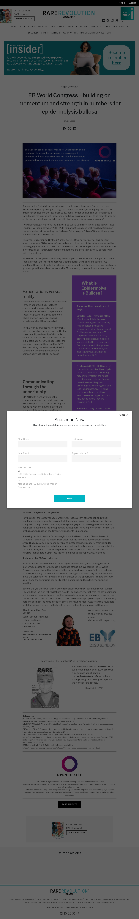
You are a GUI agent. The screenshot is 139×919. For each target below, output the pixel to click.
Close (124, 415)
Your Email (23, 453)
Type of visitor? (80, 453)
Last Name (77, 439)
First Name (23, 439)
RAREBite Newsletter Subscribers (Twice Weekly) (39, 476)
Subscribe (133, 3)
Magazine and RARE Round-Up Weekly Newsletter (37, 485)
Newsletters (24, 467)
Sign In (122, 3)
